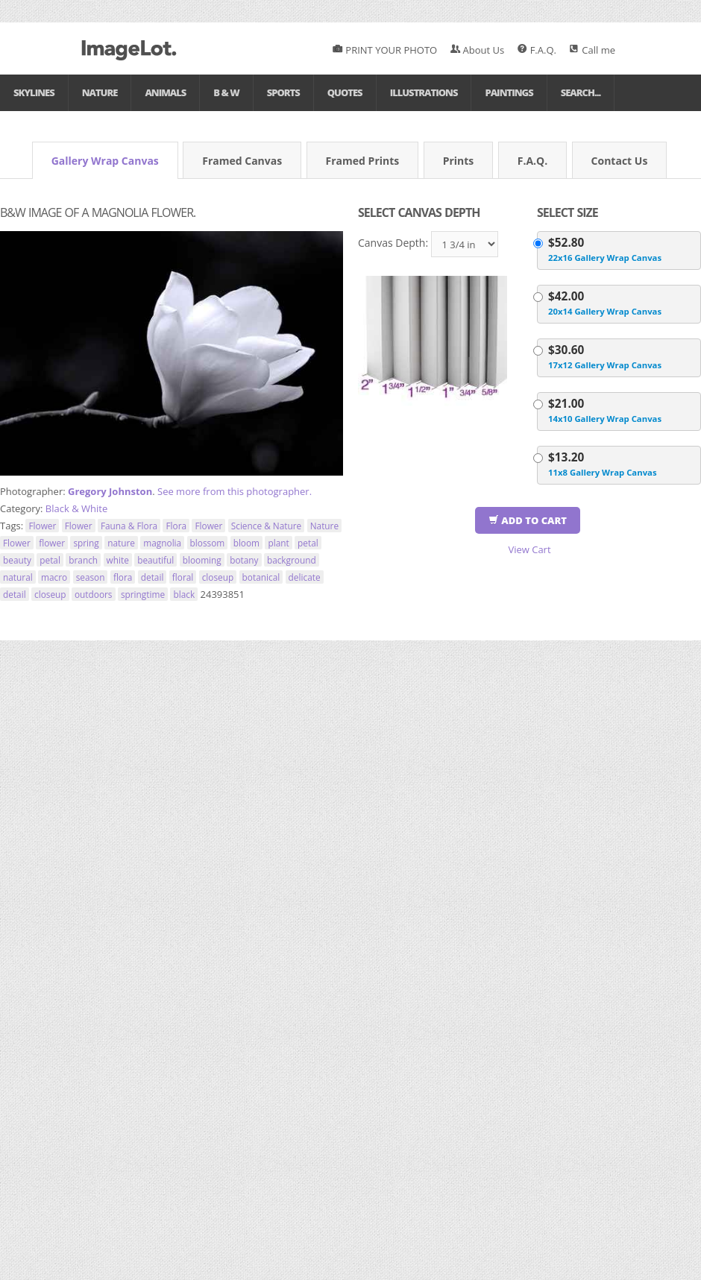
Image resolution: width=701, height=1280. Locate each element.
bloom (246, 543)
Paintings (508, 92)
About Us (477, 50)
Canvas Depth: (393, 243)
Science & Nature (266, 526)
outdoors (94, 594)
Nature (100, 92)
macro (54, 577)
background (291, 560)
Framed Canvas (242, 161)
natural (18, 577)
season (90, 577)
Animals (165, 92)
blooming (202, 560)
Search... (581, 92)
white (118, 560)
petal (308, 543)
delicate (305, 577)
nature (121, 543)
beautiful (155, 560)
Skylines (33, 92)
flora (123, 577)
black (184, 594)
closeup (218, 577)
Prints (458, 161)
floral (182, 577)
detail (152, 577)
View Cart (529, 549)
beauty (17, 560)
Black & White (76, 508)
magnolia (162, 543)
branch (83, 560)
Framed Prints (363, 161)
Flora (176, 526)
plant (278, 543)
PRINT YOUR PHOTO (385, 50)
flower (52, 543)
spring (85, 543)
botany (244, 560)
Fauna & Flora (129, 526)
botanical (261, 577)
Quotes (344, 92)
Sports (283, 92)
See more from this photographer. (234, 491)
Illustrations (424, 92)
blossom (207, 543)
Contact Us (619, 161)
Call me (592, 50)
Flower (42, 526)
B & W (226, 92)
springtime (143, 594)
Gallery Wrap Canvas (105, 161)
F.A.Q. (537, 50)
